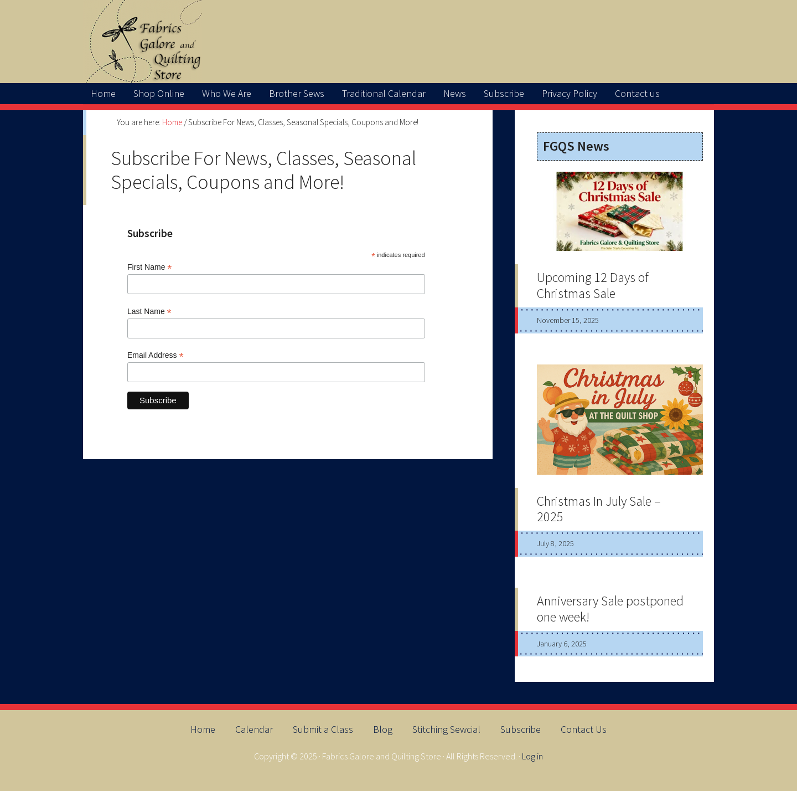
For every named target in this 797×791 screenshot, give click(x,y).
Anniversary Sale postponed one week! (610, 608)
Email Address (155, 355)
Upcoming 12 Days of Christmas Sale (593, 285)
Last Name (149, 311)
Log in (532, 756)
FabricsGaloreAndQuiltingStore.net (398, 41)
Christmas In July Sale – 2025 (599, 509)
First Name (149, 267)
